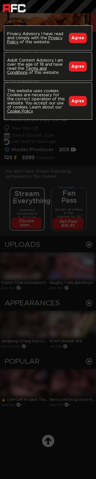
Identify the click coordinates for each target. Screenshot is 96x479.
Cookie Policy (20, 111)
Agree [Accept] (77, 38)
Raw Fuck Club (14, 8)
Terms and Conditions (27, 70)
